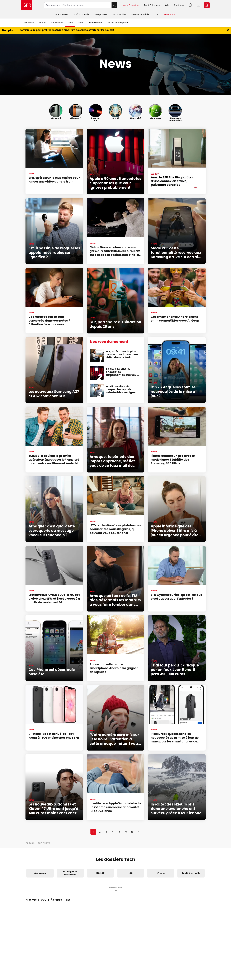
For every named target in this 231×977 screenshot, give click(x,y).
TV (156, 14)
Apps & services (131, 5)
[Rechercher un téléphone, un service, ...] (78, 5)
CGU (43, 899)
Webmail (198, 5)
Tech (70, 22)
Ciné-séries (57, 22)
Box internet (62, 14)
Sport (80, 22)
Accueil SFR (26, 5)
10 (126, 831)
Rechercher (114, 5)
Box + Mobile (119, 14)
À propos (56, 899)
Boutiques (179, 5)
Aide (167, 5)
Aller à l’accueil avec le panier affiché (190, 5)
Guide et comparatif (118, 22)
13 (132, 831)
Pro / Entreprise (152, 5)
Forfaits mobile (81, 14)
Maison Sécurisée (140, 14)
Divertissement (95, 22)
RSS (68, 899)
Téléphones (101, 14)
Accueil (42, 22)
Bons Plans (169, 14)
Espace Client (207, 5)
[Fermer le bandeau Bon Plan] (228, 30)
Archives (31, 899)
